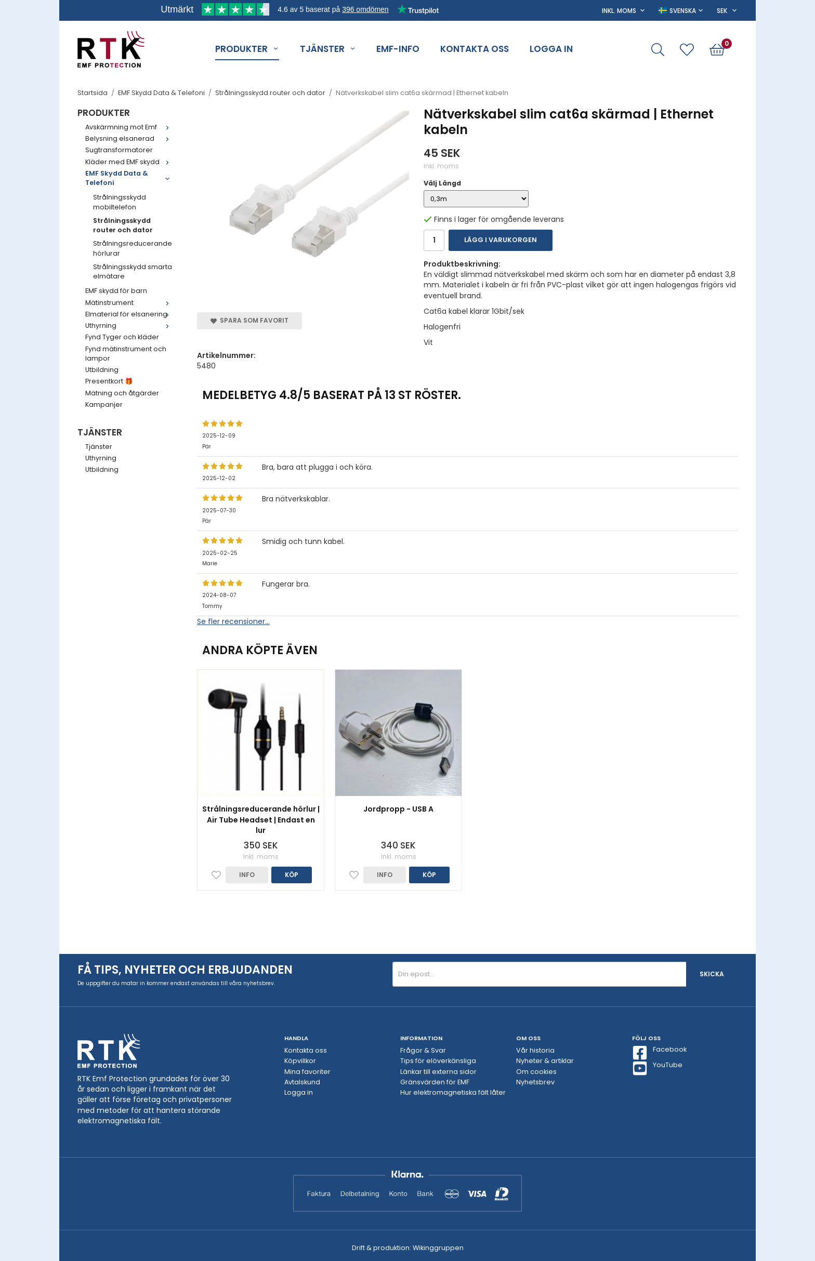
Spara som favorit (249, 320)
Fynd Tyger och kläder (122, 337)
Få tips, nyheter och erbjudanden (185, 970)
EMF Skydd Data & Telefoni (129, 178)
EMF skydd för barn (116, 290)
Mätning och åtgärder (122, 393)
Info (247, 874)
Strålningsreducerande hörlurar (132, 248)
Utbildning (102, 369)
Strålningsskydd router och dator (123, 225)
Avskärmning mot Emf (129, 127)
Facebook (659, 1052)
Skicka (712, 974)
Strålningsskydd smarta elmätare (132, 271)
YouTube (657, 1068)
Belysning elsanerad (129, 138)
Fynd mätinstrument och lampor (125, 353)
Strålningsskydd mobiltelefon (119, 202)
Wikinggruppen (438, 1247)
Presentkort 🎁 (109, 381)
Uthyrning (129, 325)
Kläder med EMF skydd (129, 161)
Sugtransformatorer (119, 149)
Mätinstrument (129, 302)
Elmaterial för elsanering (129, 314)
